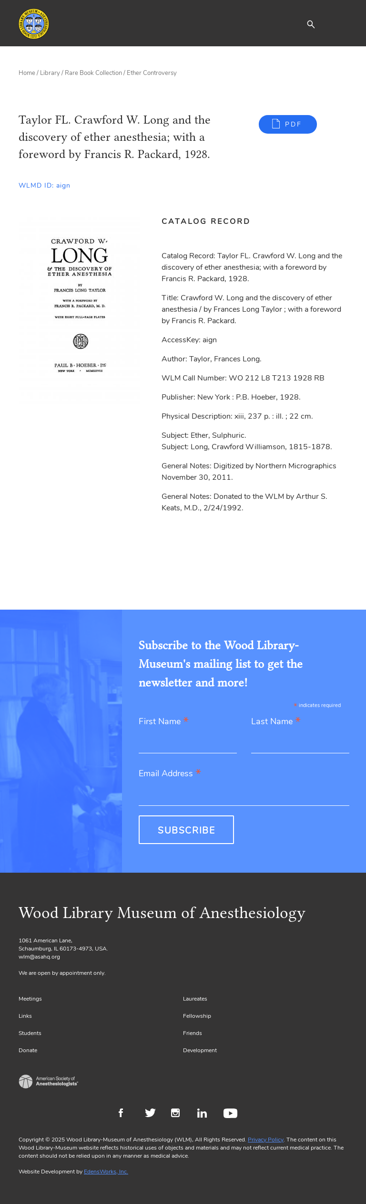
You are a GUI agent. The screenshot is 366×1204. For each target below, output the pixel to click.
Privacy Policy (266, 1139)
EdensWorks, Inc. (106, 1171)
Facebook (127, 1114)
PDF (293, 124)
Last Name (276, 722)
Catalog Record (206, 221)
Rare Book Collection (93, 73)
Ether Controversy (152, 73)
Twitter (153, 1114)
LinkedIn (205, 1114)
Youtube (232, 1114)
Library (50, 73)
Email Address (170, 774)
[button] (311, 24)
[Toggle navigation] (340, 24)
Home (27, 73)
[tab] (211, 221)
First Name (164, 722)
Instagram (179, 1114)
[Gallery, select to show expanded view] (79, 310)
